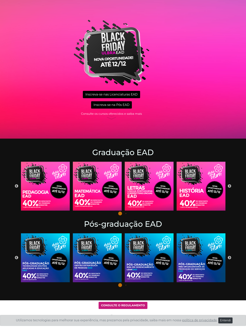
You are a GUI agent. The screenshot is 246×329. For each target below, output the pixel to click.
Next (229, 186)
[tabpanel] (45, 186)
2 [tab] (126, 213)
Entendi (225, 320)
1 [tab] (120, 213)
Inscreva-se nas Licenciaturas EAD (111, 94)
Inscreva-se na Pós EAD (112, 105)
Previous (16, 186)
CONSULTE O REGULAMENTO (123, 305)
